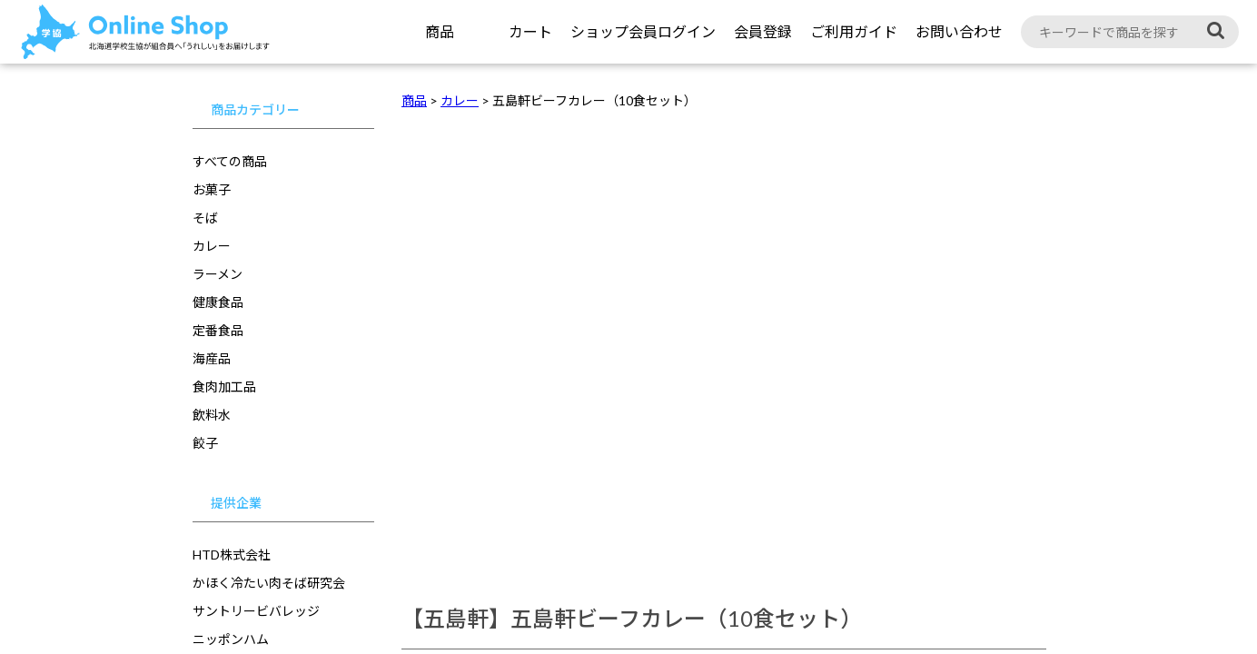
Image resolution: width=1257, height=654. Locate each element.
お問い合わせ (959, 31)
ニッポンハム (231, 639)
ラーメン (217, 274)
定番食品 (218, 330)
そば (205, 217)
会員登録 (763, 31)
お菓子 (212, 189)
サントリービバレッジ (256, 611)
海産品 (212, 358)
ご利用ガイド (853, 31)
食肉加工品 (224, 386)
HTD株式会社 (232, 554)
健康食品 (218, 302)
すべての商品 (230, 161)
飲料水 (212, 414)
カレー (212, 245)
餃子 (205, 443)
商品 (439, 31)
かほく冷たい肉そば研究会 (269, 582)
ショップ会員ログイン (643, 31)
